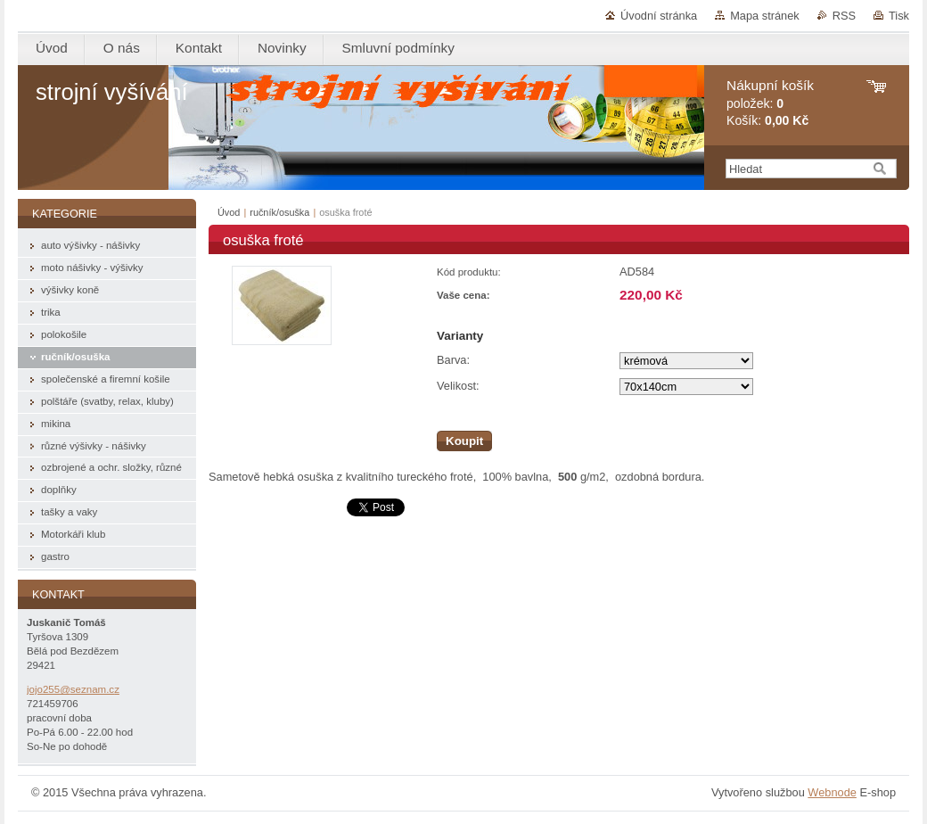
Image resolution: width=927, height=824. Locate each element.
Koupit (464, 441)
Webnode (832, 792)
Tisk (899, 15)
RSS (844, 15)
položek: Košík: (770, 103)
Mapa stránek (765, 15)
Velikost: (458, 385)
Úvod (228, 212)
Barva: (453, 360)
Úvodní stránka (658, 15)
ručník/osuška (279, 212)
